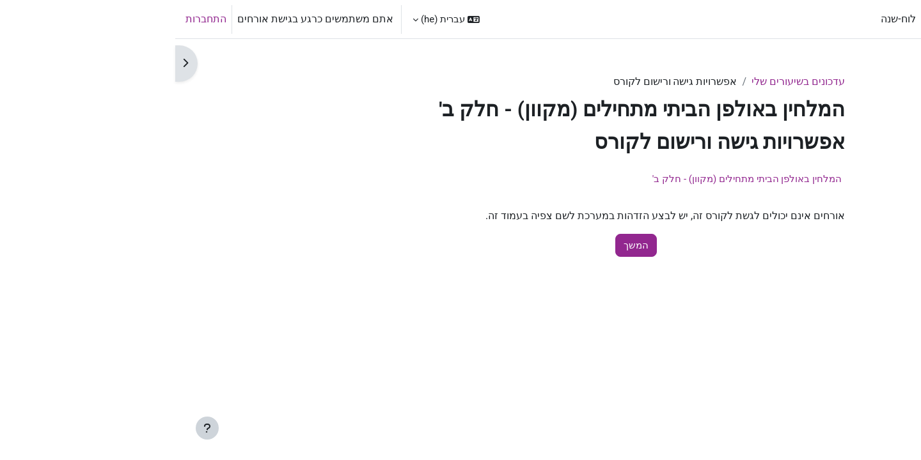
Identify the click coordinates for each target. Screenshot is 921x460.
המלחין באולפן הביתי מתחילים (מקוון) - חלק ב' (571, 179)
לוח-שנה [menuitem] (722, 19)
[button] (271, 19)
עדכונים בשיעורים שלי (623, 81)
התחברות (30, 19)
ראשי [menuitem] (762, 19)
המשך (460, 245)
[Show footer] (31, 428)
